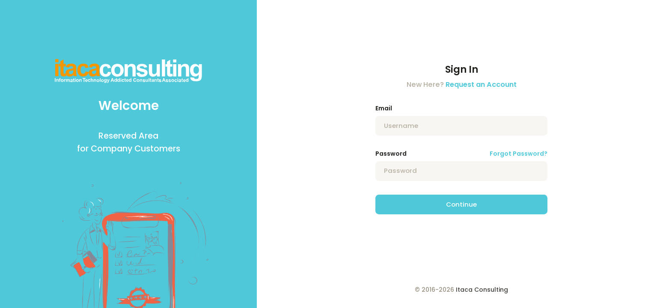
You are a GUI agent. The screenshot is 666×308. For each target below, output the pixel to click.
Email (383, 108)
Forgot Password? (518, 153)
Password (391, 153)
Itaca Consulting (482, 289)
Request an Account (481, 84)
